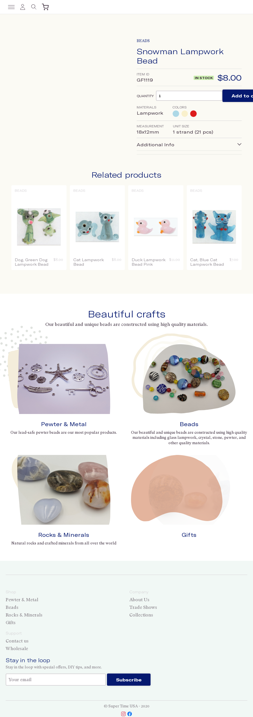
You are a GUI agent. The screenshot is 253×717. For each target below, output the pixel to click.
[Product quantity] (189, 96)
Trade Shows (143, 607)
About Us (139, 599)
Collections (141, 615)
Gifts (189, 534)
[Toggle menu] (11, 7)
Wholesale (17, 648)
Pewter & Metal (64, 424)
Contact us (17, 641)
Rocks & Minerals (63, 534)
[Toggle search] (34, 7)
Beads (143, 41)
